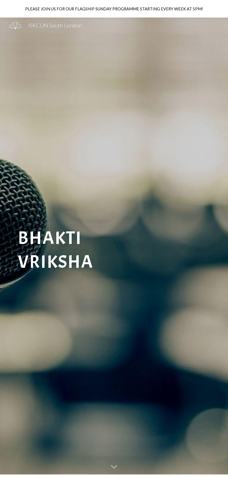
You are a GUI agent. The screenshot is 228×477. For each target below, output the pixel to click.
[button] (114, 467)
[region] (114, 9)
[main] (80, 247)
